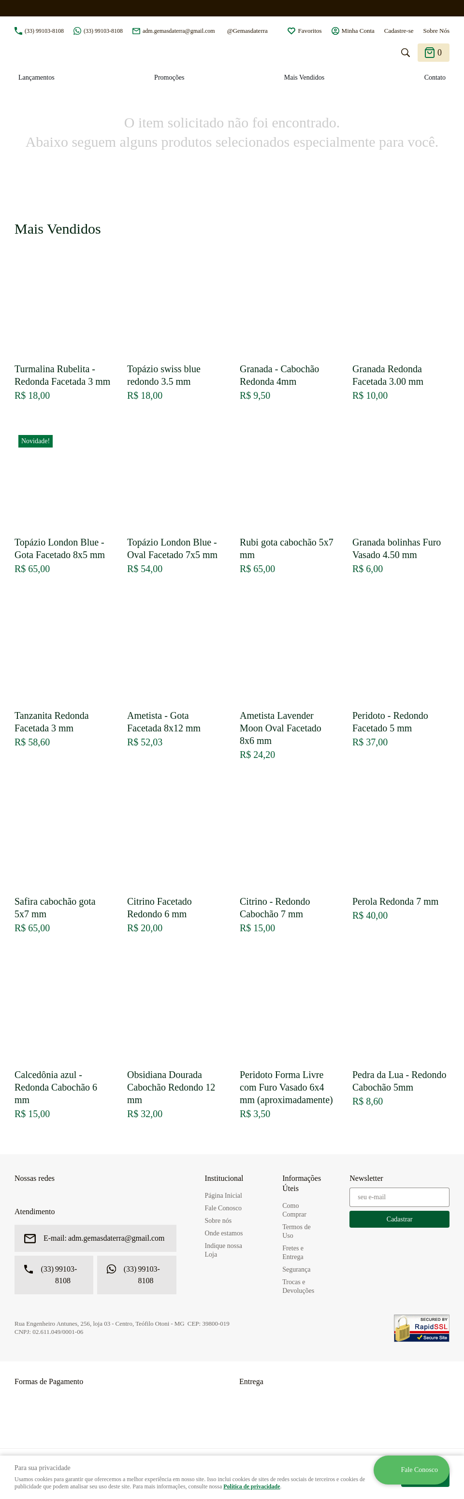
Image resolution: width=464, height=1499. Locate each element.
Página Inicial (223, 1195)
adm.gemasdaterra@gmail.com (179, 31)
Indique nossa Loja (223, 1250)
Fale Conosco (223, 1208)
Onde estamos (224, 1233)
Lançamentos (36, 77)
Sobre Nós (436, 30)
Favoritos (309, 30)
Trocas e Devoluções (298, 1286)
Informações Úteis (301, 1183)
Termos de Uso (296, 1231)
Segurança (296, 1269)
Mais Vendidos (304, 77)
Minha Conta (358, 30)
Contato (435, 77)
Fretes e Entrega (293, 1253)
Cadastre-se (399, 30)
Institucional (224, 1178)
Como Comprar (294, 1210)
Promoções (169, 77)
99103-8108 (44, 31)
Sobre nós (218, 1220)
